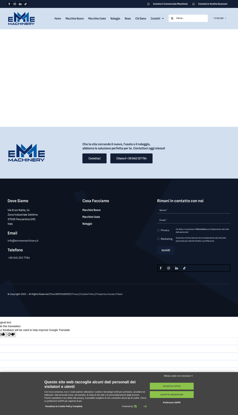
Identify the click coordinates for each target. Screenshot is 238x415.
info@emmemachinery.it (23, 241)
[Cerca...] (188, 18)
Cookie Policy (88, 294)
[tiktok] (25, 4)
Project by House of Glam (109, 294)
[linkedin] (20, 4)
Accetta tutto (172, 386)
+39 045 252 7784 (19, 258)
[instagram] (15, 4)
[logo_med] (21, 13)
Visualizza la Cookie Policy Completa (63, 406)
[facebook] (9, 4)
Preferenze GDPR (171, 402)
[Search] (172, 18)
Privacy (165, 230)
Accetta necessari (171, 394)
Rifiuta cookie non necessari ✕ (178, 376)
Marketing (166, 239)
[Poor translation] (11, 334)
